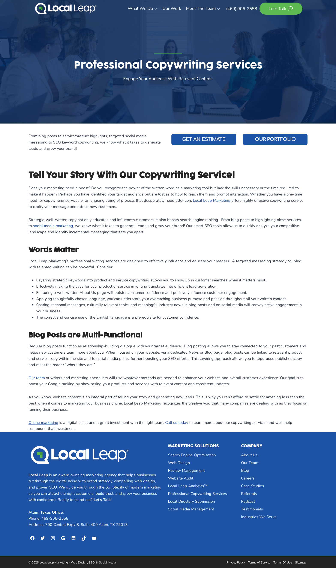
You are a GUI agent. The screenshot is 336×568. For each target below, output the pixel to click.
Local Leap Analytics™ (188, 486)
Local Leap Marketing (211, 200)
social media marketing (53, 225)
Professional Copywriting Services (197, 493)
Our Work (171, 8)
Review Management (186, 470)
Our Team (249, 462)
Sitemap (300, 562)
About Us (249, 455)
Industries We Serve (259, 516)
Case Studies (252, 486)
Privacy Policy (236, 562)
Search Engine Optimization (192, 455)
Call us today (176, 422)
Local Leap (38, 475)
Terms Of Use (282, 562)
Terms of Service (259, 562)
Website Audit (180, 478)
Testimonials (252, 509)
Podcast (248, 501)
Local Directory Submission (191, 501)
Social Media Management (191, 509)
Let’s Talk (102, 499)
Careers (248, 478)
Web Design (179, 462)
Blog (245, 470)
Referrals (249, 493)
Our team (36, 377)
